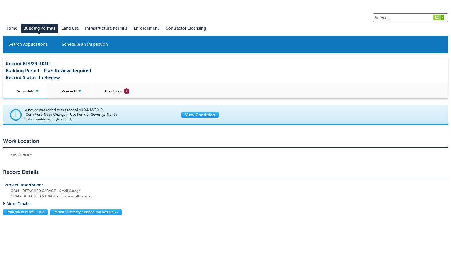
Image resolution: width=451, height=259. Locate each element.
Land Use (70, 28)
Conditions (117, 91)
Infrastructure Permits (106, 28)
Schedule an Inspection (85, 44)
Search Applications (28, 44)
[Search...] (410, 17)
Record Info (27, 91)
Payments (71, 91)
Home (11, 28)
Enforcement (146, 28)
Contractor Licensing (185, 28)
